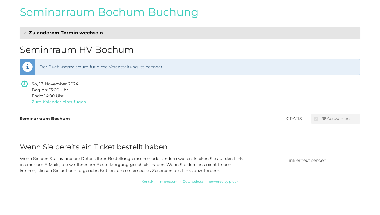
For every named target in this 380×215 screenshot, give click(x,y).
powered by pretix (223, 181)
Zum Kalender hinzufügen (59, 102)
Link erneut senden (306, 160)
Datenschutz (193, 181)
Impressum (168, 181)
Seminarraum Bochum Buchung (109, 12)
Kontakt (148, 181)
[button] (190, 33)
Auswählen (332, 118)
